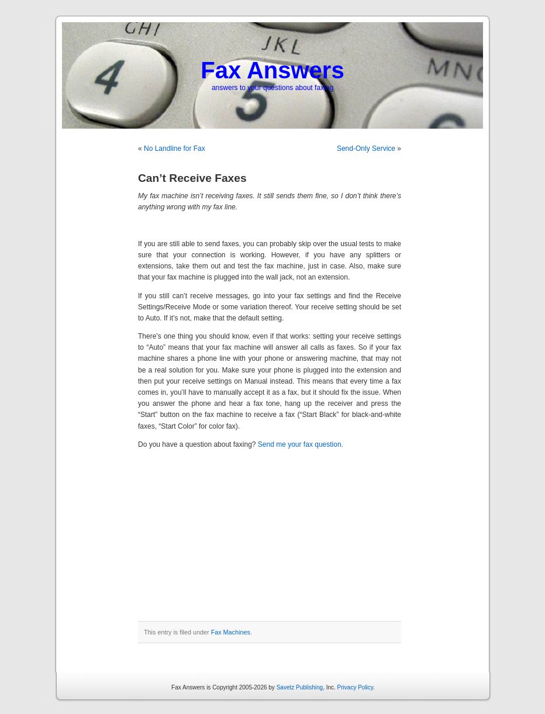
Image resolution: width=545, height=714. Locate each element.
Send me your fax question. (300, 444)
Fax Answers (272, 70)
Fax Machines (230, 632)
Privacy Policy (355, 687)
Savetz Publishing (300, 687)
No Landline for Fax (174, 148)
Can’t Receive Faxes (192, 178)
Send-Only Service (366, 148)
